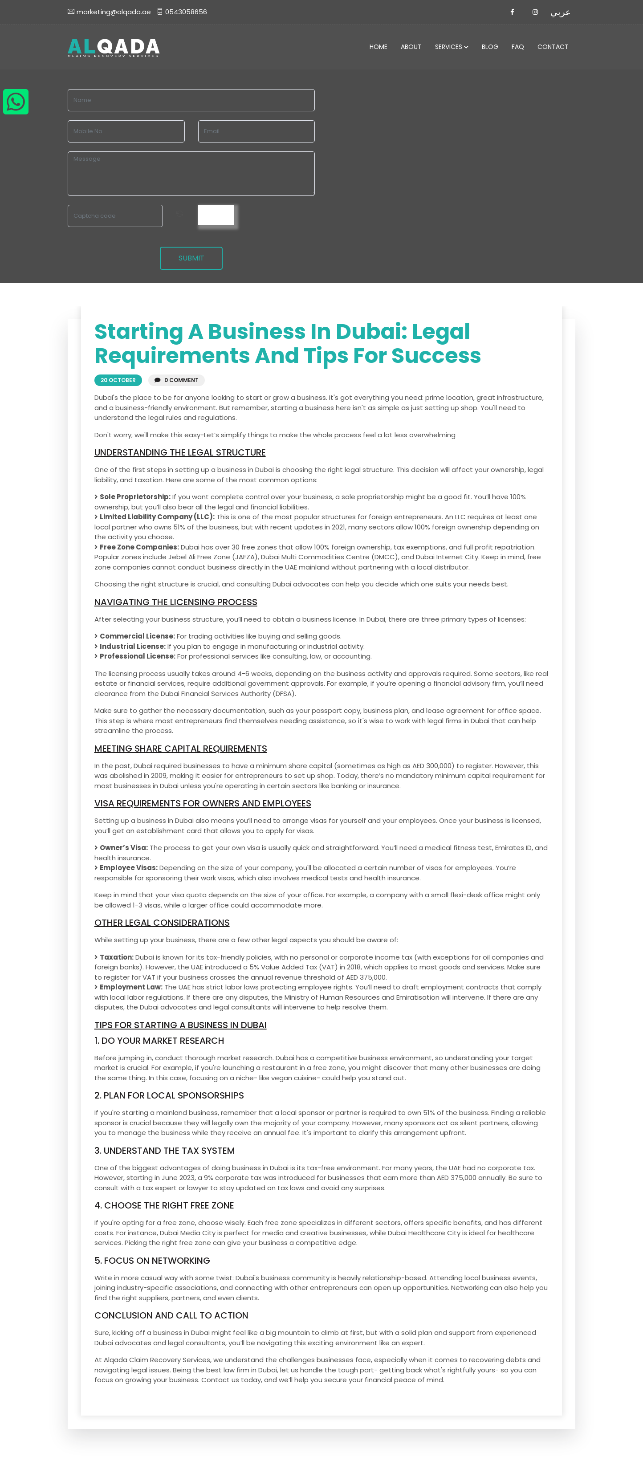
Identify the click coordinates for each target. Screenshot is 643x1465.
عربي (560, 12)
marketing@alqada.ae (109, 11)
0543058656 (181, 11)
